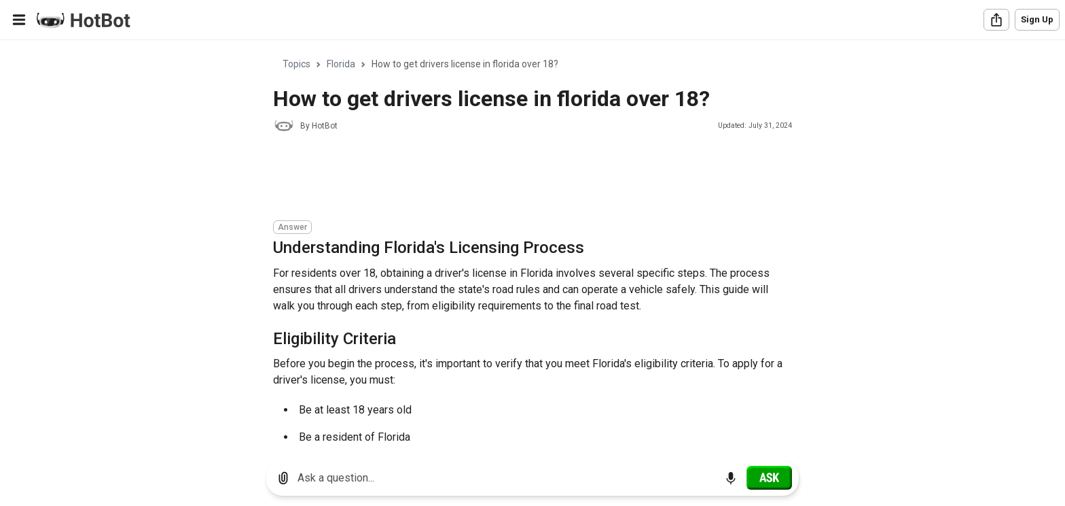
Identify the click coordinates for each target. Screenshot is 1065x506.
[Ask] (769, 477)
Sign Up (1037, 19)
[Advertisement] (520, 178)
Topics (296, 63)
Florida (341, 63)
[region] (532, 245)
